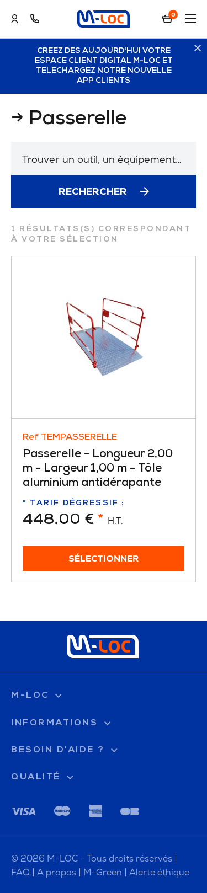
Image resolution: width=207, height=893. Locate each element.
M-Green (102, 872)
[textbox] (103, 159)
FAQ (20, 872)
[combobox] (103, 158)
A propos (56, 872)
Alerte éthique (159, 872)
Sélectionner (103, 559)
